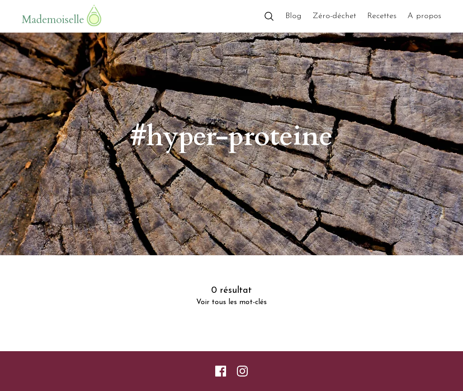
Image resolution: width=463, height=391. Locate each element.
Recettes (382, 16)
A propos (424, 16)
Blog (293, 16)
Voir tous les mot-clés (231, 302)
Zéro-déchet (334, 16)
